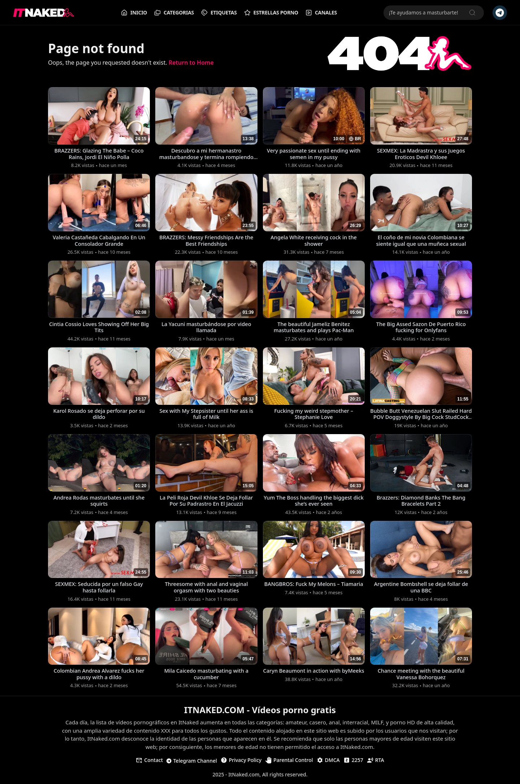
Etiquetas (219, 12)
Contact (149, 762)
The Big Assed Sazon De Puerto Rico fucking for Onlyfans (421, 328)
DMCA (328, 762)
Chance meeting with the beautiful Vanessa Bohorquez (421, 676)
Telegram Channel (191, 763)
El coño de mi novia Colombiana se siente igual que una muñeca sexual (421, 241)
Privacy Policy (241, 762)
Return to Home (191, 63)
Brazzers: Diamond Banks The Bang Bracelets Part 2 (421, 502)
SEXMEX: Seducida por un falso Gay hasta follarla (99, 589)
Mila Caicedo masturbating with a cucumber (206, 676)
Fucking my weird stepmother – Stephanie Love (314, 414)
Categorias (174, 12)
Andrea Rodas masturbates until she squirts (99, 502)
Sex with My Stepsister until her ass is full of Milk (206, 414)
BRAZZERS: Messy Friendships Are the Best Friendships (206, 241)
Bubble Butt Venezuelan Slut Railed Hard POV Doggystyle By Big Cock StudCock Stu (421, 414)
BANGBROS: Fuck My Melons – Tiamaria (314, 589)
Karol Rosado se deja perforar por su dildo (99, 414)
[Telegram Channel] (500, 12)
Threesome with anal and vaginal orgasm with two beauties (206, 589)
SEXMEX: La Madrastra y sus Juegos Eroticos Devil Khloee (421, 153)
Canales (321, 12)
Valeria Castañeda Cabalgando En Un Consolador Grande (99, 241)
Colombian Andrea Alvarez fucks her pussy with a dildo (99, 676)
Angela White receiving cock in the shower (313, 241)
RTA (375, 762)
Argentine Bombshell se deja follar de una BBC (421, 589)
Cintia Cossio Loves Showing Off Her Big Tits (99, 328)
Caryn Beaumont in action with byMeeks (314, 676)
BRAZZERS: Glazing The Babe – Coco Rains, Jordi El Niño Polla (99, 153)
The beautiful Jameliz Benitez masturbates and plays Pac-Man (313, 328)
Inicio (134, 12)
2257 (353, 762)
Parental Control (289, 762)
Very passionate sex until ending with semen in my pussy (313, 153)
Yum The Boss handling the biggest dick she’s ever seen (313, 502)
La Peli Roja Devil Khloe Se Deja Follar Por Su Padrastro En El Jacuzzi (206, 502)
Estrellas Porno (271, 12)
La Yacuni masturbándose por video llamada (206, 328)
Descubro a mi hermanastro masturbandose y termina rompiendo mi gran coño (206, 153)
